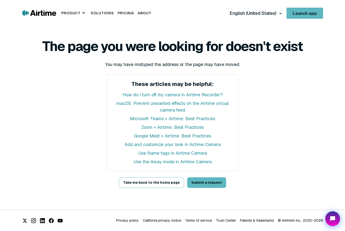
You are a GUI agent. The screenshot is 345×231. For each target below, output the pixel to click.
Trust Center (226, 220)
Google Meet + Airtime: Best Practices (172, 136)
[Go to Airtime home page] (39, 13)
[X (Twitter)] (24, 220)
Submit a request (206, 182)
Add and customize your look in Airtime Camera (173, 144)
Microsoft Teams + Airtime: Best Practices (172, 118)
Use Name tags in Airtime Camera (172, 153)
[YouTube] (60, 220)
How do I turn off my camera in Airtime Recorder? (173, 95)
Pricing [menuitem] (126, 13)
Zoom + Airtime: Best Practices (172, 127)
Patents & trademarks (257, 220)
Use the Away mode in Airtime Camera (173, 162)
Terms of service (198, 220)
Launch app (305, 13)
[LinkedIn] (42, 220)
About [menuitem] (144, 13)
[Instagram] (33, 220)
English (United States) (253, 13)
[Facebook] (51, 220)
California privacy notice (162, 220)
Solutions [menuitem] (102, 13)
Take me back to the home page (151, 182)
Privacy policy (127, 220)
